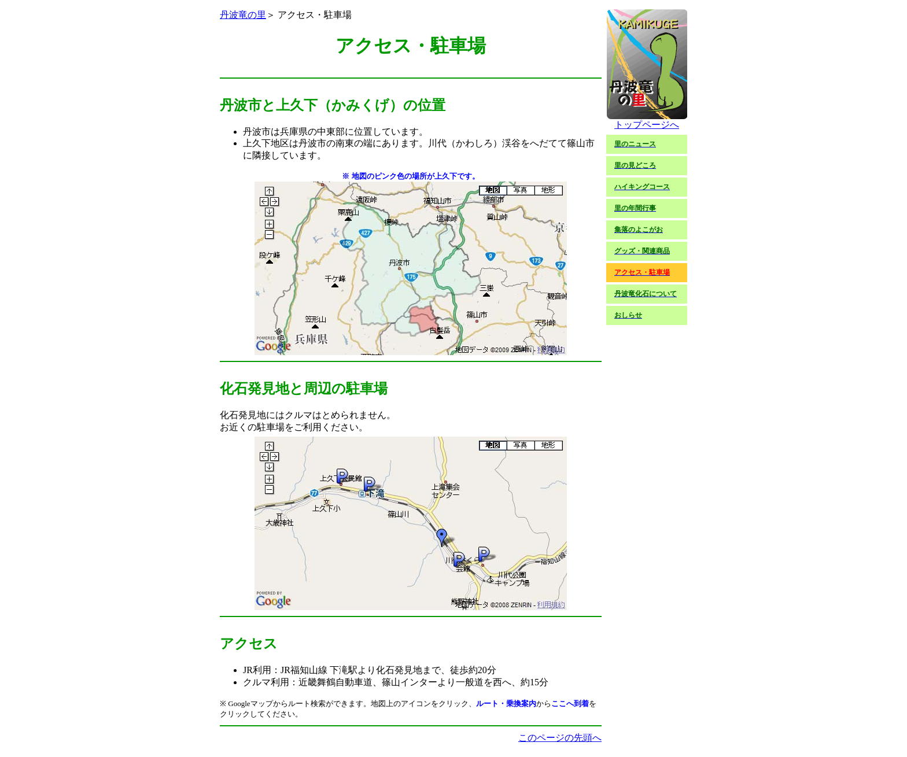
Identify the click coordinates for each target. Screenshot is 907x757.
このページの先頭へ (560, 738)
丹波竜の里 (243, 15)
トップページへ (646, 120)
